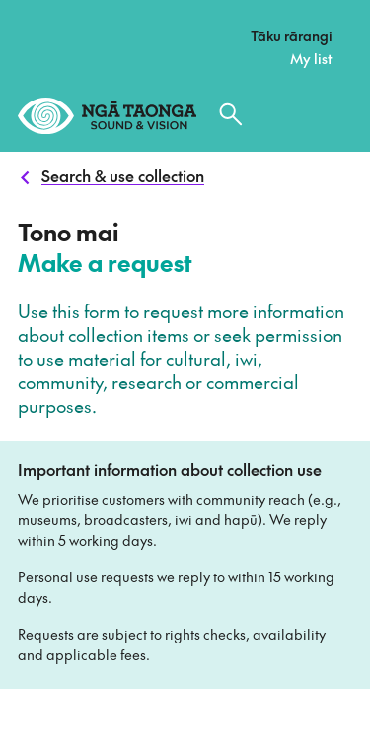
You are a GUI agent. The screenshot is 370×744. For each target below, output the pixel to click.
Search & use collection (122, 175)
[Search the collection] (231, 114)
